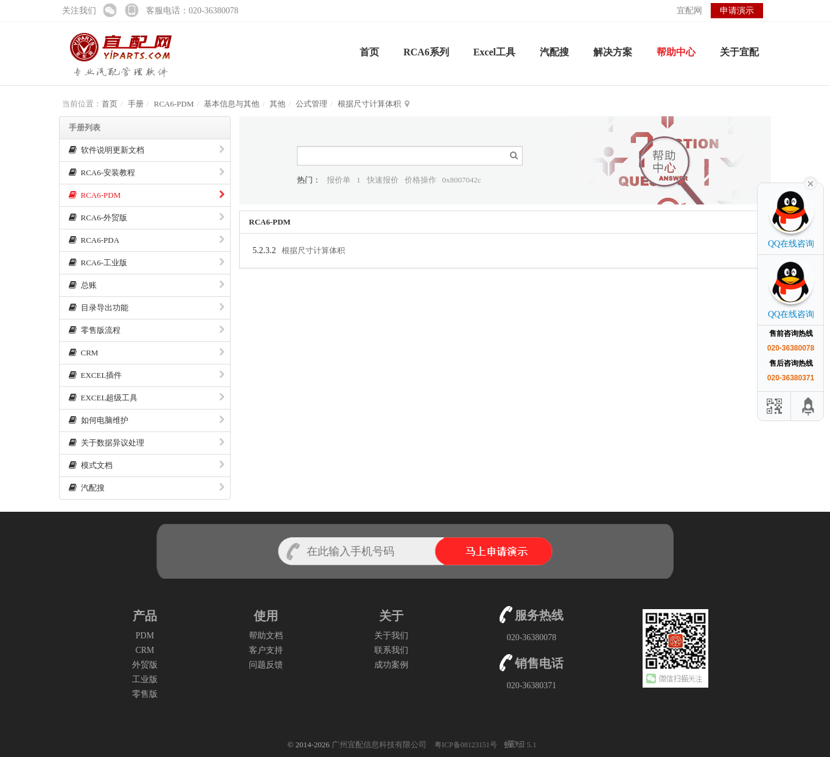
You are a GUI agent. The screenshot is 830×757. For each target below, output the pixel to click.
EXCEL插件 (147, 375)
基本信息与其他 (231, 103)
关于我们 (391, 635)
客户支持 (266, 650)
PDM (145, 635)
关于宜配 (739, 52)
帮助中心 (676, 52)
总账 (147, 285)
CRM (147, 352)
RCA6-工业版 (147, 262)
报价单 (338, 179)
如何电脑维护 (147, 420)
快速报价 (383, 179)
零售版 (145, 694)
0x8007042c (461, 179)
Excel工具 (494, 52)
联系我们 (391, 650)
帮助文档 (266, 635)
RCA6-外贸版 (147, 217)
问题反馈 (266, 664)
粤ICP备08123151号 (466, 745)
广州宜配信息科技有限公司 (379, 744)
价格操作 (420, 179)
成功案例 (391, 664)
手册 (136, 103)
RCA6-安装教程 (147, 172)
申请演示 (737, 10)
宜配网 (689, 10)
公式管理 (311, 103)
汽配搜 (554, 52)
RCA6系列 (426, 52)
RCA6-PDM (174, 103)
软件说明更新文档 (147, 150)
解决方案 (612, 52)
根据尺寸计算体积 (369, 103)
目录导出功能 (147, 307)
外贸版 (145, 664)
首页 (369, 52)
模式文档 (147, 465)
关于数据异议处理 (147, 442)
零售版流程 (147, 330)
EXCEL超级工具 (147, 397)
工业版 (145, 679)
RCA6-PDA (147, 240)
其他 (277, 103)
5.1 (520, 745)
